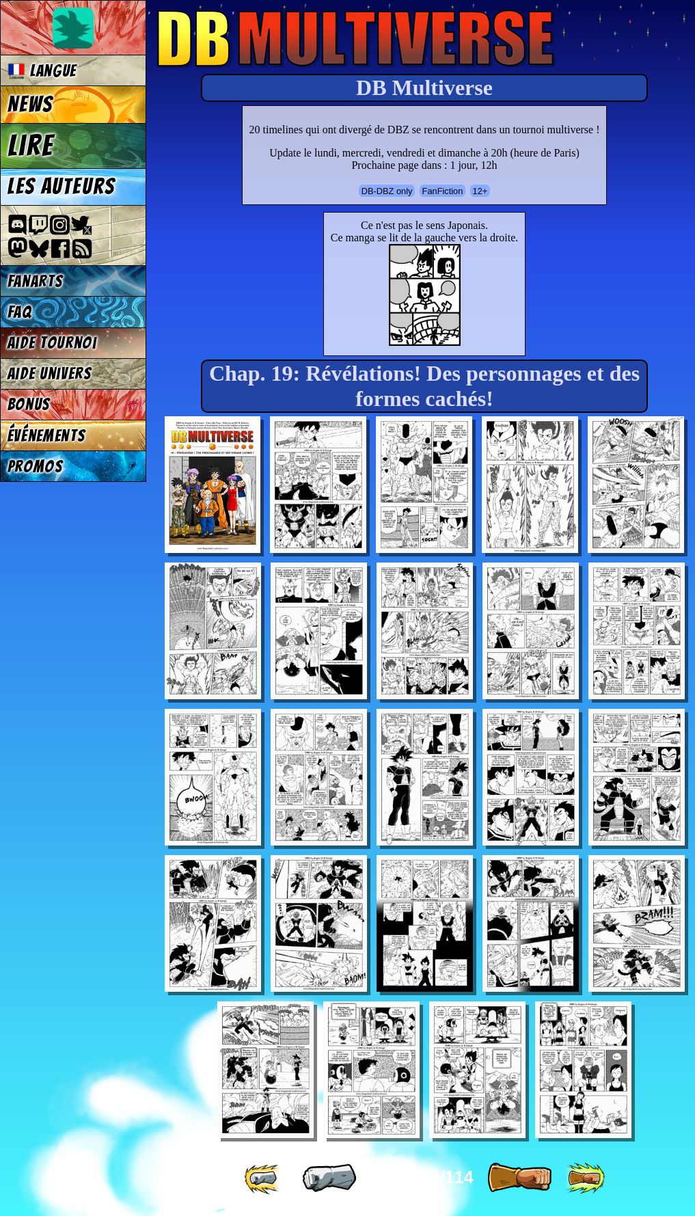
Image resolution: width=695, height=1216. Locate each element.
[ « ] (329, 1178)
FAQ (20, 312)
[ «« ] (263, 1178)
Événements (47, 435)
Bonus (29, 404)
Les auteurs (61, 186)
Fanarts (36, 281)
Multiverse (356, 38)
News (30, 104)
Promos (36, 466)
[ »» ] (584, 1178)
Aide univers (50, 373)
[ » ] (519, 1178)
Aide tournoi (52, 342)
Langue (42, 70)
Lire (31, 145)
